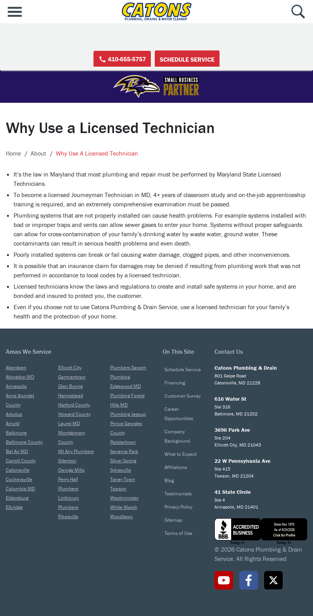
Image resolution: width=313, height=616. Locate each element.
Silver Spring (123, 460)
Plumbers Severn (128, 367)
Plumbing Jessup (128, 414)
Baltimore (16, 432)
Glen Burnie (70, 386)
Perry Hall (68, 479)
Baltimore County (24, 442)
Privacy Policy (178, 507)
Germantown (72, 377)
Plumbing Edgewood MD (125, 381)
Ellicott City (69, 367)
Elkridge (14, 507)
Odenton (67, 460)
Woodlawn (121, 516)
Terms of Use (178, 533)
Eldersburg (17, 498)
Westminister (124, 498)
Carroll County (21, 460)
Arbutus (14, 414)
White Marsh (123, 507)
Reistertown (123, 442)
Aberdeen (16, 367)
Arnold (12, 423)
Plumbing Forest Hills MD (127, 400)
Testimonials (178, 493)
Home (13, 153)
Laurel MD (69, 423)
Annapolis (16, 386)
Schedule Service (187, 59)
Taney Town (122, 479)
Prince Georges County (126, 428)
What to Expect (180, 454)
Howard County (74, 414)
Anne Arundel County (20, 400)
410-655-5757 (122, 59)
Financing (174, 382)
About (38, 153)
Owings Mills (71, 470)
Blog (169, 480)
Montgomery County (71, 437)
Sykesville (120, 470)
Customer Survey (182, 396)
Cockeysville (19, 479)
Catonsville (17, 470)
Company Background (177, 436)
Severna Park (124, 451)
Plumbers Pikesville (68, 512)
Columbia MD (20, 488)
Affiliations (175, 467)
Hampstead (70, 395)
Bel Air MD (17, 451)
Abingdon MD (20, 377)
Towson (118, 488)
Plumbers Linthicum (68, 493)
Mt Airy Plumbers (76, 451)
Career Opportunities (178, 414)
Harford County (74, 404)
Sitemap (173, 520)
